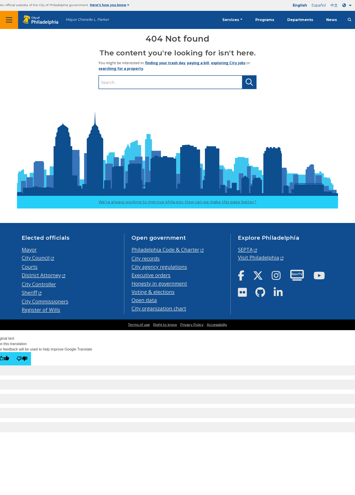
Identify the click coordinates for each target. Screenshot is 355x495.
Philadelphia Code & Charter (165, 249)
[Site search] (349, 19)
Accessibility (217, 325)
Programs (264, 20)
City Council (36, 257)
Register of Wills (41, 309)
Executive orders (151, 275)
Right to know (165, 325)
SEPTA (245, 249)
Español (319, 5)
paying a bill (198, 62)
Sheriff (29, 292)
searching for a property (120, 68)
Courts (30, 266)
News (331, 20)
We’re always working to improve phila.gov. (178, 202)
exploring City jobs (228, 62)
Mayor (29, 249)
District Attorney (41, 275)
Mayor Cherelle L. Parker (87, 19)
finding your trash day (165, 62)
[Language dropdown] (348, 5)
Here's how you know (109, 5)
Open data (144, 299)
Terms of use (139, 325)
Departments (300, 20)
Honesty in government (159, 283)
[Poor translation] (22, 358)
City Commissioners (45, 301)
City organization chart (159, 308)
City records (146, 258)
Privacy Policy (192, 325)
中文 (334, 5)
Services (230, 20)
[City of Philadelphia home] (42, 20)
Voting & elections (153, 291)
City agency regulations (159, 266)
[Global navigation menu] (9, 20)
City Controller (39, 284)
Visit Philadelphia (258, 257)
